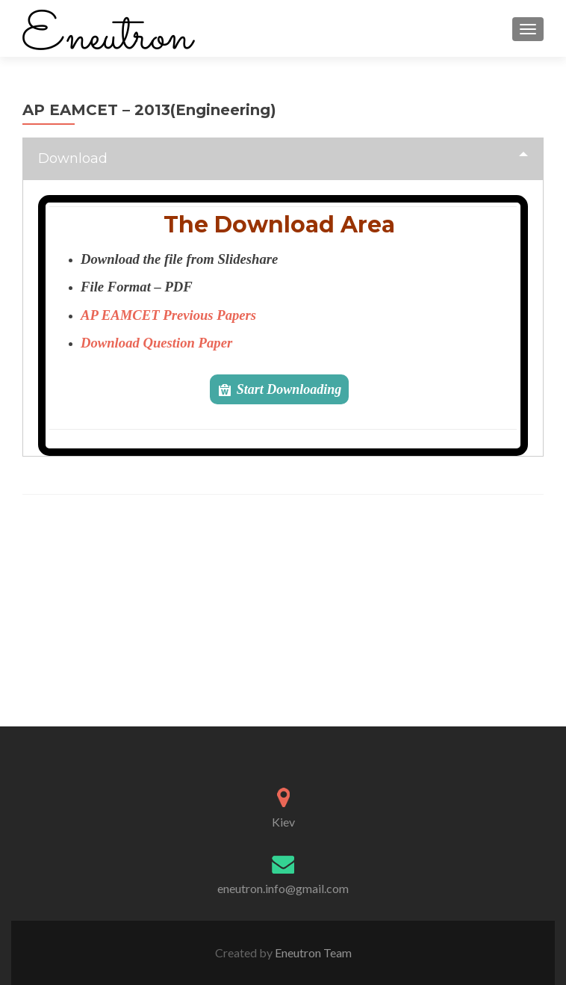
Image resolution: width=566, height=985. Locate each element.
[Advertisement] (283, 621)
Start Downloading (289, 389)
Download (73, 158)
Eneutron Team (312, 952)
